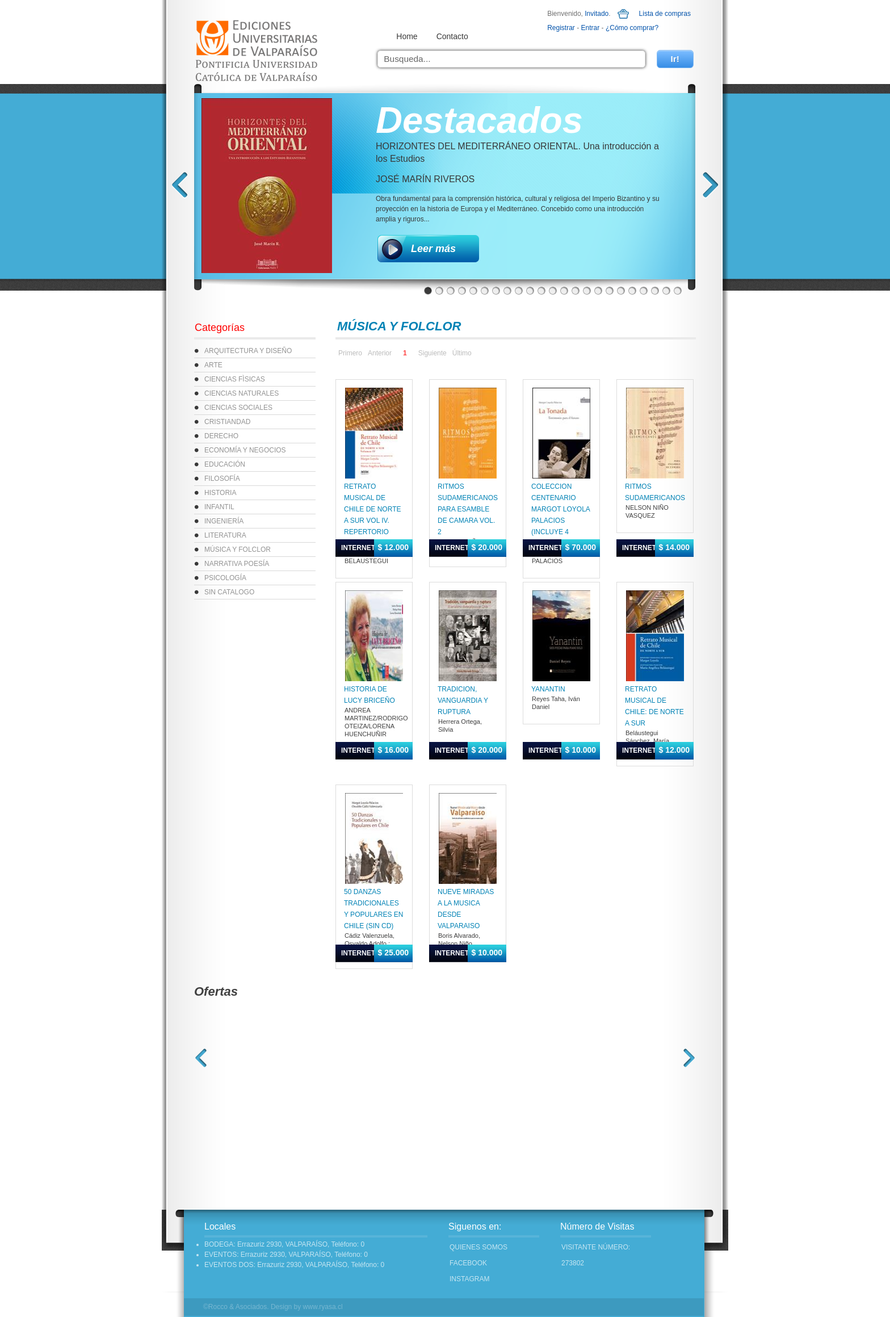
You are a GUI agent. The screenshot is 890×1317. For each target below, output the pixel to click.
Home (406, 36)
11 (541, 291)
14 (576, 291)
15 (587, 291)
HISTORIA (220, 493)
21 (655, 291)
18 (621, 291)
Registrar (561, 28)
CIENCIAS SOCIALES (238, 408)
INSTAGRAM (469, 1279)
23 (678, 291)
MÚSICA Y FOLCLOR (237, 549)
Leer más (433, 248)
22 (666, 291)
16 (598, 291)
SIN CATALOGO (229, 592)
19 (632, 291)
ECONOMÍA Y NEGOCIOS (245, 450)
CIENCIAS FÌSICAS (234, 379)
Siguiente (432, 353)
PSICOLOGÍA (225, 578)
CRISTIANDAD (227, 422)
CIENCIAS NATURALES (241, 393)
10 (530, 291)
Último (462, 353)
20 (644, 291)
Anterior (380, 353)
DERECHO (221, 436)
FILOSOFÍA (222, 479)
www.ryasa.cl (323, 1307)
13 (564, 291)
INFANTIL (219, 507)
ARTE (213, 365)
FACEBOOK (468, 1263)
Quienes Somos (478, 1247)
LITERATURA (225, 535)
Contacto (452, 36)
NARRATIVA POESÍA (236, 564)
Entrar (590, 28)
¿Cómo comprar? (632, 28)
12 (553, 291)
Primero (350, 353)
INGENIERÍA (224, 521)
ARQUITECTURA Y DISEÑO (248, 351)
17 (610, 291)
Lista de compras (665, 14)
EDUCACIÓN (224, 464)
